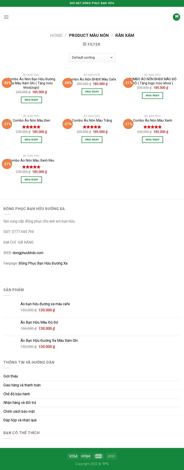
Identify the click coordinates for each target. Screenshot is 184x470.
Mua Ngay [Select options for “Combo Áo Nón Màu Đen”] (31, 139)
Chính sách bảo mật (19, 411)
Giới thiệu (10, 376)
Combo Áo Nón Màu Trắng (92, 120)
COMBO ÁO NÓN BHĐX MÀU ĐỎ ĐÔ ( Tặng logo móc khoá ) (152, 81)
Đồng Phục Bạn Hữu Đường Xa (43, 263)
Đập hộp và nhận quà (19, 420)
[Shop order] (92, 57)
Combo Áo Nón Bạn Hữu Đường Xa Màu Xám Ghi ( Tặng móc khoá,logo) (31, 83)
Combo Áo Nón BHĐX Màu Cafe (92, 79)
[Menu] (6, 16)
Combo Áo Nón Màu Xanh (152, 120)
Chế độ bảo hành (16, 394)
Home (56, 35)
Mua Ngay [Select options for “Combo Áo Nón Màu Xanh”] (152, 139)
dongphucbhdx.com (28, 253)
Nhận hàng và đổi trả (19, 402)
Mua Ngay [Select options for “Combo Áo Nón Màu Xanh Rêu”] (31, 179)
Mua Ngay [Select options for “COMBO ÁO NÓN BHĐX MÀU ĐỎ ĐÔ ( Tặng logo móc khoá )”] (152, 95)
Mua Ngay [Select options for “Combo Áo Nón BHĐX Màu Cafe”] (92, 91)
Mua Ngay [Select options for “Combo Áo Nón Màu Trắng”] (92, 139)
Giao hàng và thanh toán (22, 385)
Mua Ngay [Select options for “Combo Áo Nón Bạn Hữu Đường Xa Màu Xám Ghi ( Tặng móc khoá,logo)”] (31, 99)
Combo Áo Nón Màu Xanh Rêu (31, 160)
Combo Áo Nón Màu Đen (31, 120)
